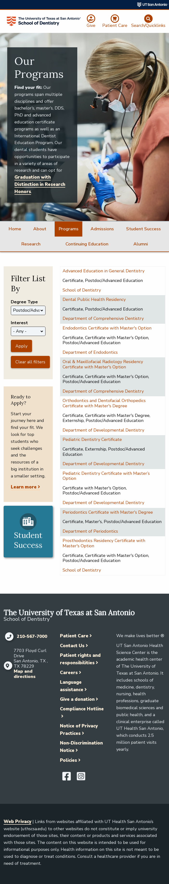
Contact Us (72, 646)
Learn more (24, 487)
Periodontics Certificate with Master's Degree (108, 512)
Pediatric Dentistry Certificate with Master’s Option (106, 476)
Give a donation (77, 699)
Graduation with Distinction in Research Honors (39, 184)
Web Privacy (17, 821)
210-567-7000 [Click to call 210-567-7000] (32, 636)
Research (30, 244)
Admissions (102, 229)
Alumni (140, 244)
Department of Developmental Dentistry (103, 430)
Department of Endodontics (90, 352)
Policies (68, 760)
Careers (69, 673)
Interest (19, 323)
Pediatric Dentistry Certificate (92, 439)
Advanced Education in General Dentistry (103, 271)
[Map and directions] (7, 665)
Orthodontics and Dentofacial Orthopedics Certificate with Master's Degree (104, 403)
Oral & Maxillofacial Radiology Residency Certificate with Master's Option (103, 364)
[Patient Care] (115, 21)
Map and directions (25, 673)
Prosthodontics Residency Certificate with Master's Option (104, 543)
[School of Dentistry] (44, 21)
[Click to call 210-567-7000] (9, 636)
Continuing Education (86, 244)
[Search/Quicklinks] (148, 21)
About (39, 229)
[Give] (91, 21)
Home (14, 229)
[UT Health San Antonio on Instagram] (81, 778)
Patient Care (74, 636)
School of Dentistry (82, 290)
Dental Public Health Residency (94, 299)
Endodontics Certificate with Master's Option (107, 328)
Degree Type (24, 302)
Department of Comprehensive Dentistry (103, 318)
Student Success (143, 229)
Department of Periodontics (90, 531)
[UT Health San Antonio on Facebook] (66, 778)
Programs (68, 229)
